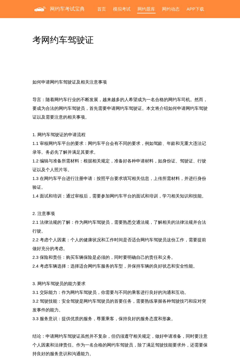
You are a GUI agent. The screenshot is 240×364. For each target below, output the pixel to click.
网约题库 (146, 8)
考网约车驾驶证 (63, 40)
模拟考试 (122, 8)
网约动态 (171, 8)
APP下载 (195, 8)
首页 (101, 8)
